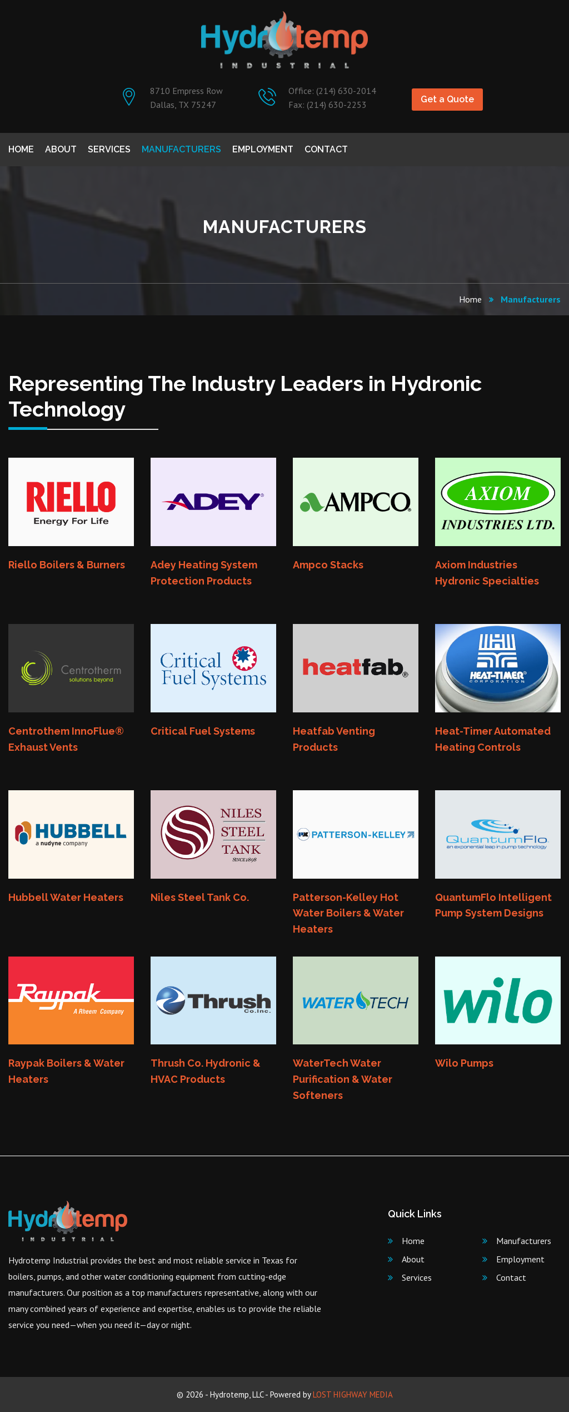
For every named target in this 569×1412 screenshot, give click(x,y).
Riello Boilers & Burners (66, 565)
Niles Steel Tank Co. (200, 897)
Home (21, 149)
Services (109, 149)
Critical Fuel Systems (203, 731)
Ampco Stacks (328, 565)
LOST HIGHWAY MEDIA (353, 1394)
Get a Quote (447, 99)
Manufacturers (181, 149)
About (61, 149)
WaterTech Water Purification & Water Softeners (342, 1079)
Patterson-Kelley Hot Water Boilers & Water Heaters (348, 913)
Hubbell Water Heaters (65, 897)
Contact (326, 149)
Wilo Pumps (464, 1063)
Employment (262, 149)
